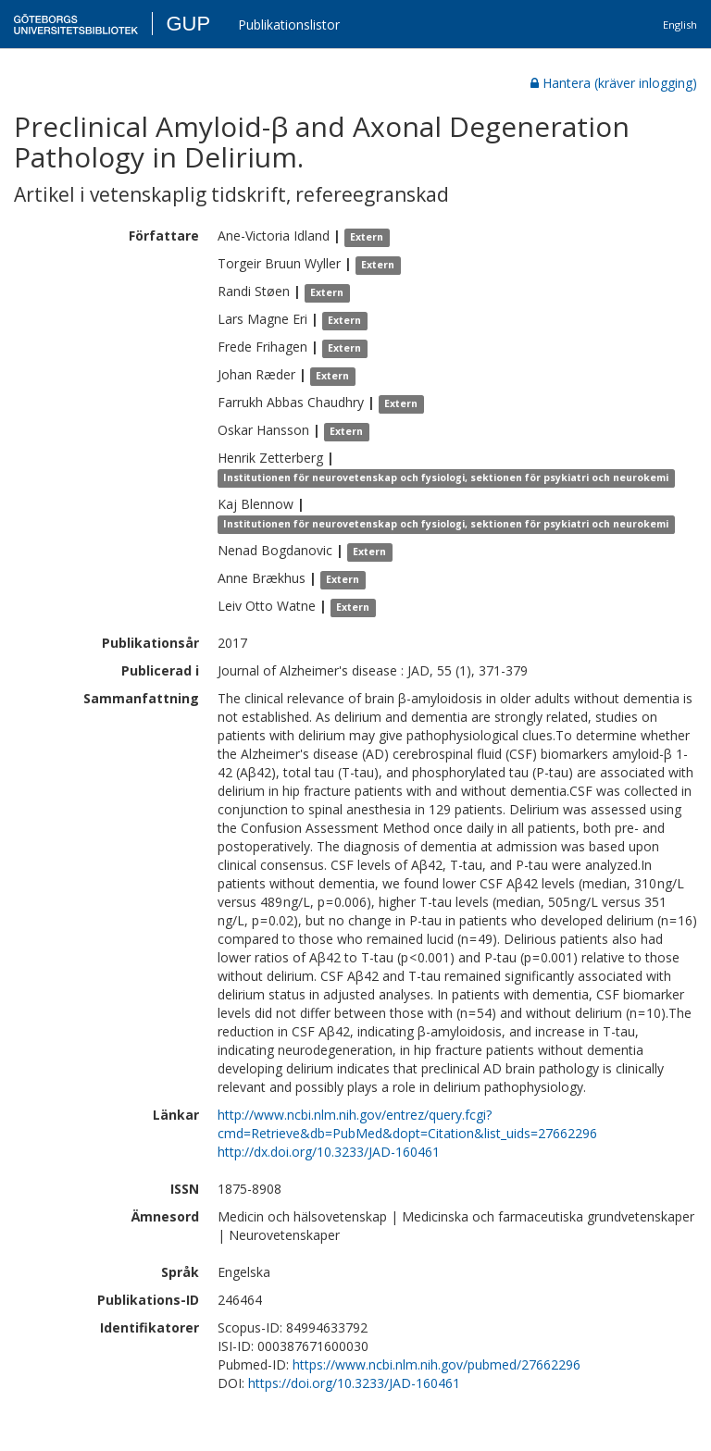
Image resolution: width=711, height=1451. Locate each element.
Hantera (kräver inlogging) (613, 83)
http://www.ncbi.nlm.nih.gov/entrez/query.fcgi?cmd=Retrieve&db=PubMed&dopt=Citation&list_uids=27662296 (407, 1124)
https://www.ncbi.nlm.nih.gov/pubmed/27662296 (436, 1364)
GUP (188, 23)
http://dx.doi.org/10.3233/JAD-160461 (329, 1151)
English (680, 24)
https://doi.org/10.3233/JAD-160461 (354, 1383)
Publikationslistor (289, 24)
